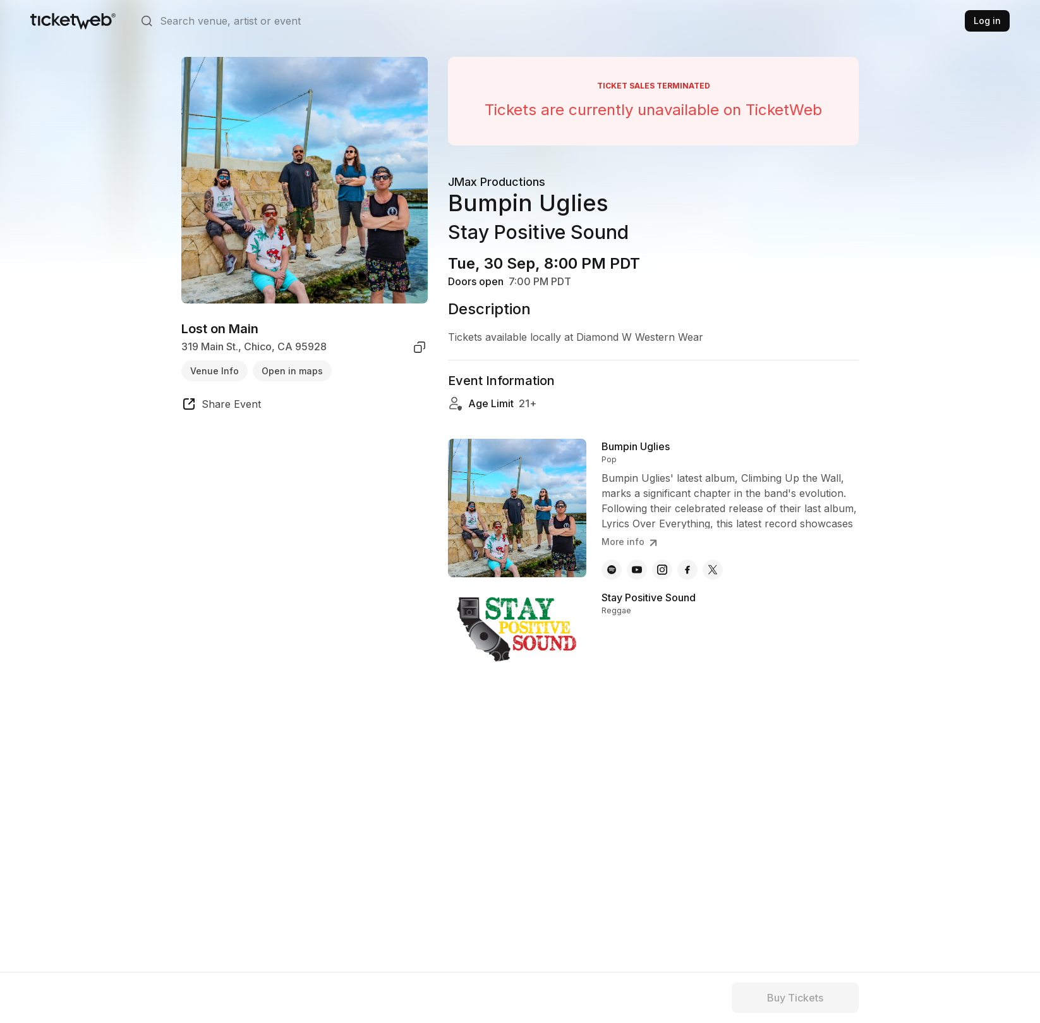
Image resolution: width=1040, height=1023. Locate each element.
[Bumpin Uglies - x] (713, 570)
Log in (987, 20)
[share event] (221, 405)
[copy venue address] (419, 347)
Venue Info (214, 370)
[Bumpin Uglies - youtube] (637, 570)
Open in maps (292, 370)
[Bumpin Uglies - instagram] (662, 570)
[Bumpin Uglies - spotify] (612, 570)
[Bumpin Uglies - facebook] (687, 570)
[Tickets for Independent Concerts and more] (73, 21)
